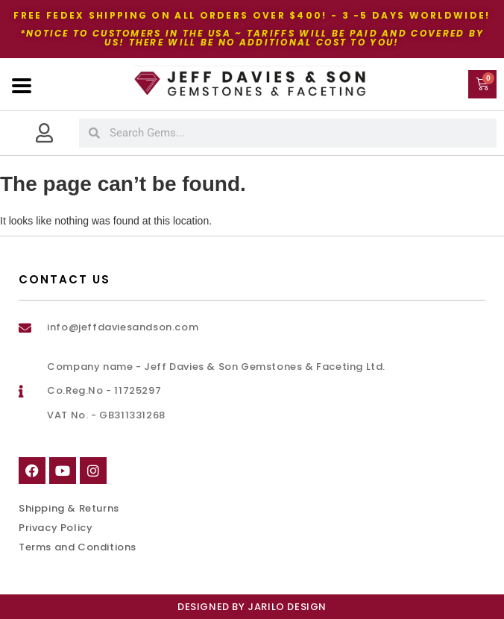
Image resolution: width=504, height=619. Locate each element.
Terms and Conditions (77, 547)
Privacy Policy (55, 528)
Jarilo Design (287, 607)
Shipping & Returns (69, 508)
